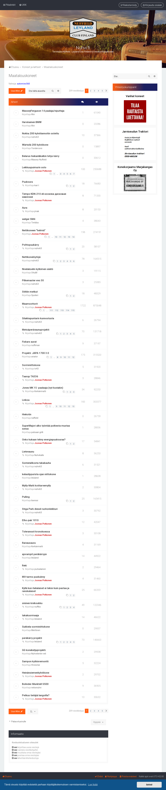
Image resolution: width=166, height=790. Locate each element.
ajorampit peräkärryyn (34, 554)
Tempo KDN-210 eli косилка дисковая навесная (44, 195)
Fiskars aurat (29, 341)
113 (62, 310)
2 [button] (90, 91)
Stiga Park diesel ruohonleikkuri (40, 508)
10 (56, 237)
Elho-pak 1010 (30, 520)
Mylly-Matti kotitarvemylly (36, 485)
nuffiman (35, 345)
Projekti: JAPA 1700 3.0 (35, 353)
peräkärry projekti (32, 637)
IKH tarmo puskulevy (33, 576)
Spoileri (34, 295)
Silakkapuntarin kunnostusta (38, 318)
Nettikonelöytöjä (31, 256)
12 (65, 237)
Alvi (33, 114)
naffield (34, 418)
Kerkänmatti (40, 391)
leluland (35, 478)
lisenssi (34, 500)
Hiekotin (26, 414)
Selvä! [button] (149, 784)
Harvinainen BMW (32, 122)
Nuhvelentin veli (38, 653)
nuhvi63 (35, 137)
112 (56, 310)
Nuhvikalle (39, 455)
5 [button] (102, 91)
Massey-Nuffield (38, 159)
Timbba (35, 222)
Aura (24, 207)
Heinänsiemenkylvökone (35, 672)
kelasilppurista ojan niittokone (39, 474)
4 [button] (98, 91)
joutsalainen (40, 569)
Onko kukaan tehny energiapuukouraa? (44, 439)
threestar (35, 665)
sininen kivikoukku (32, 603)
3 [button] (94, 91)
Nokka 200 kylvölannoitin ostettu (40, 133)
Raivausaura (29, 542)
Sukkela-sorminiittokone (36, 626)
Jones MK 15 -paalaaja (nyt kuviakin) (42, 387)
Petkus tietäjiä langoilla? (35, 695)
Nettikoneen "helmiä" (33, 230)
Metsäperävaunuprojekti (35, 329)
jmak (36, 211)
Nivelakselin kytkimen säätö (37, 269)
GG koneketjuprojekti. (34, 650)
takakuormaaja (30, 615)
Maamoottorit (30, 303)
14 (73, 237)
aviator (34, 356)
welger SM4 (28, 219)
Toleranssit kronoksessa (36, 531)
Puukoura (27, 181)
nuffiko (37, 607)
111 (51, 310)
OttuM (34, 272)
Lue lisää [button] (93, 784)
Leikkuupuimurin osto (34, 167)
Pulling (26, 496)
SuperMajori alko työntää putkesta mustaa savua (46, 427)
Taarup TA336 (30, 376)
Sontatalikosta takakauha (36, 462)
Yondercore (36, 148)
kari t (36, 185)
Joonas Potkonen (43, 171)
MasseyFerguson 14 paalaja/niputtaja (43, 110)
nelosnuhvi (36, 687)
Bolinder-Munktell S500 (35, 684)
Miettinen (35, 630)
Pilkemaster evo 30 (33, 280)
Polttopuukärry (30, 244)
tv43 (36, 368)
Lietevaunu (28, 451)
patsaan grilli (37, 432)
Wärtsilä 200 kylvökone (35, 144)
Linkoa (25, 399)
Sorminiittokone (31, 365)
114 (67, 310)
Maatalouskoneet (23, 76)
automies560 (23, 83)
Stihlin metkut (30, 291)
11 (60, 237)
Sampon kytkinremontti (35, 661)
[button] (106, 91)
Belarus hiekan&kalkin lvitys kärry (40, 156)
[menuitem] (22, 5)
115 (72, 310)
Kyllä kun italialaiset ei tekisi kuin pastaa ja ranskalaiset (45, 590)
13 (69, 237)
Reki (24, 565)
